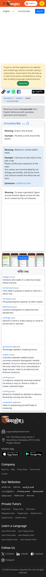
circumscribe (12, 123)
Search (40, 11)
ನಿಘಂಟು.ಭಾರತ (38, 491)
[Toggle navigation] (4, 3)
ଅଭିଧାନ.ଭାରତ (6, 495)
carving (6, 377)
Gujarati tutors (7, 517)
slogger (6, 277)
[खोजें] (26, 11)
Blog (13, 469)
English (19, 98)
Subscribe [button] (23, 83)
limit (28, 183)
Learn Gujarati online (9, 539)
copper (6, 354)
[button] (5, 260)
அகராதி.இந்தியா (7, 491)
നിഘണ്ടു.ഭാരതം (23, 491)
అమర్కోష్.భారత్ (28, 487)
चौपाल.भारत (30, 495)
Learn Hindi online (8, 531)
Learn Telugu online (25, 531)
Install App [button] (23, 258)
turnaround (8, 287)
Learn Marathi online (26, 535)
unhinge (6, 317)
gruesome (7, 346)
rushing (6, 391)
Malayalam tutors (8, 513)
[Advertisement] (23, 39)
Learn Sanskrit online (28, 539)
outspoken (7, 402)
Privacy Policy (22, 469)
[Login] (42, 3)
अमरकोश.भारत (6, 487)
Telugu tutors (18, 509)
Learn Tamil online (8, 535)
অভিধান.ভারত (19, 495)
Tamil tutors (30, 509)
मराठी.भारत (16, 487)
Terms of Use (35, 469)
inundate (7, 298)
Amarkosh (8, 98)
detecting (7, 306)
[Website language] (30, 3)
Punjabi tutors (22, 513)
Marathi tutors (36, 513)
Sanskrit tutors (20, 517)
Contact (4, 473)
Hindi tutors (6, 509)
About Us (5, 469)
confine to (20, 183)
